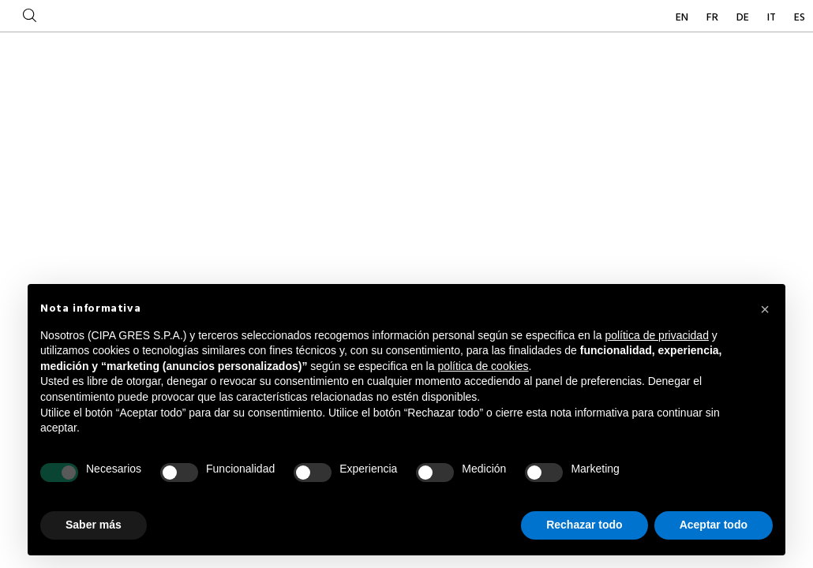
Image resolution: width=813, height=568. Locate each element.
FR (713, 18)
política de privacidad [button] (657, 335)
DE (743, 18)
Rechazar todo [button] (584, 524)
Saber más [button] (94, 524)
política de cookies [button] (482, 366)
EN (683, 18)
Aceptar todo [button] (713, 524)
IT (772, 18)
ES (799, 18)
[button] (764, 309)
